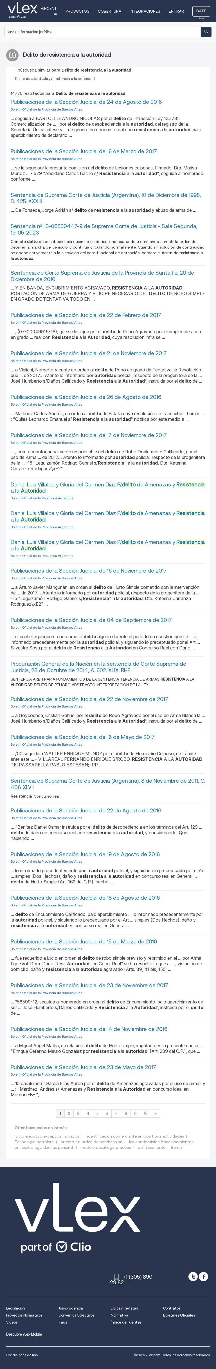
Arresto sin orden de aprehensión (91, 1142)
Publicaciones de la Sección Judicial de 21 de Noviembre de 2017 (89, 353)
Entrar (176, 11)
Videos (11, 1322)
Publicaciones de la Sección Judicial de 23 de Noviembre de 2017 (89, 985)
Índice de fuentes (126, 1322)
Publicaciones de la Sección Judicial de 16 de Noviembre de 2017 (89, 571)
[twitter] (193, 1276)
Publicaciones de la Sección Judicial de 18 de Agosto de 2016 (85, 898)
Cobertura (109, 11)
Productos (77, 11)
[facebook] (203, 1276)
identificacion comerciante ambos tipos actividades (135, 1136)
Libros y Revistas (124, 1308)
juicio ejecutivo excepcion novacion (47, 1136)
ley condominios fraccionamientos (161, 1142)
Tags (62, 1322)
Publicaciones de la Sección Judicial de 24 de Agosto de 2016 (86, 102)
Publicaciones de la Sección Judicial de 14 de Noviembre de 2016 (89, 1029)
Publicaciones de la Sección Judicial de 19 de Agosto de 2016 (85, 854)
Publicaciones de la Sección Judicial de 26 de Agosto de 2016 (86, 397)
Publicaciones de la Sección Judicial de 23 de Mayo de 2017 (83, 1067)
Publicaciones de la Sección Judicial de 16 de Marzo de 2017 (84, 151)
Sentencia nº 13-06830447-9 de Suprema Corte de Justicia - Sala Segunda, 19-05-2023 (104, 229)
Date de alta (201, 13)
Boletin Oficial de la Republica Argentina (42, 498)
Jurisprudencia (70, 1308)
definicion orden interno (160, 1147)
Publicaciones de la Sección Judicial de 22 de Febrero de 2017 (86, 315)
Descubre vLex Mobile (24, 1334)
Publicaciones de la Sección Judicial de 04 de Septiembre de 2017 (91, 620)
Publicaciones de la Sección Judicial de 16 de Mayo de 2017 (83, 737)
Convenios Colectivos (76, 1315)
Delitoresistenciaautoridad (55, 79)
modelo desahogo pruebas (105, 1147)
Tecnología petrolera (34, 1142)
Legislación (15, 1308)
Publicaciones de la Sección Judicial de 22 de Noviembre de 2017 (89, 699)
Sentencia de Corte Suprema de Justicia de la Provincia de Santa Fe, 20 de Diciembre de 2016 (102, 276)
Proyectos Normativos (24, 1315)
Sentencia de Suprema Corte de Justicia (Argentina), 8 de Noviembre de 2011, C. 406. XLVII (108, 784)
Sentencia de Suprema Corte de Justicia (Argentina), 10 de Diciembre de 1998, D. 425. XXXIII (106, 198)
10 (146, 1113)
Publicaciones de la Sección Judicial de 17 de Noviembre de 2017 (89, 435)
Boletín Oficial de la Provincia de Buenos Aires (46, 109)
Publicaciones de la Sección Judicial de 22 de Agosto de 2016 (86, 811)
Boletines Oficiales (179, 1315)
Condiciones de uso (22, 1355)
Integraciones (145, 11)
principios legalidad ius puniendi (44, 1147)
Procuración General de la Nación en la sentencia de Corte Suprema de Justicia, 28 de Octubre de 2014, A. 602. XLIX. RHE (98, 667)
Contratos (171, 1308)
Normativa (119, 1315)
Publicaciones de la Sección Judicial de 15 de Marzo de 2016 (84, 942)
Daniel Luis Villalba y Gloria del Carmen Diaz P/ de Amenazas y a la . (107, 488)
